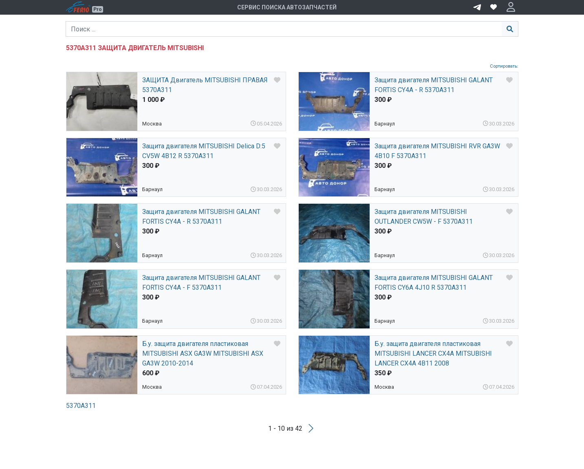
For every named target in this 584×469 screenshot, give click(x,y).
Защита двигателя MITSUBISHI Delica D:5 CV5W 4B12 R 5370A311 (203, 151)
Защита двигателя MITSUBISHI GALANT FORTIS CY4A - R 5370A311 (434, 85)
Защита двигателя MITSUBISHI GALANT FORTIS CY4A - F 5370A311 (201, 282)
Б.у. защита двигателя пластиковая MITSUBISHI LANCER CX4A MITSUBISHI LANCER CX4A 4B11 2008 (433, 353)
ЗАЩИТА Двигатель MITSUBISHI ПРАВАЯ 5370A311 (205, 85)
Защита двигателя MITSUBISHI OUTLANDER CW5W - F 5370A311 (424, 216)
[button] (510, 7)
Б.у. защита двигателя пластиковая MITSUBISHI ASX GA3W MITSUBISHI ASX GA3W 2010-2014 (202, 353)
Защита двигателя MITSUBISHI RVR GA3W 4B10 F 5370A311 (437, 151)
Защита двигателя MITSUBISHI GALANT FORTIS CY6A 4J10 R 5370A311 (434, 282)
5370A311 (81, 406)
